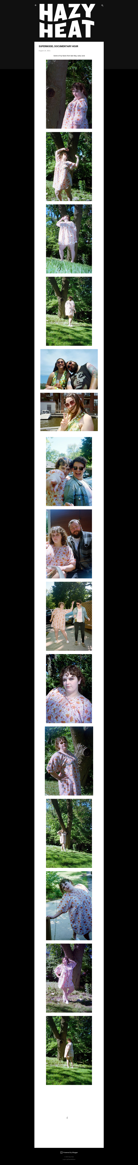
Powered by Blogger (69, 1152)
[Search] (102, 6)
